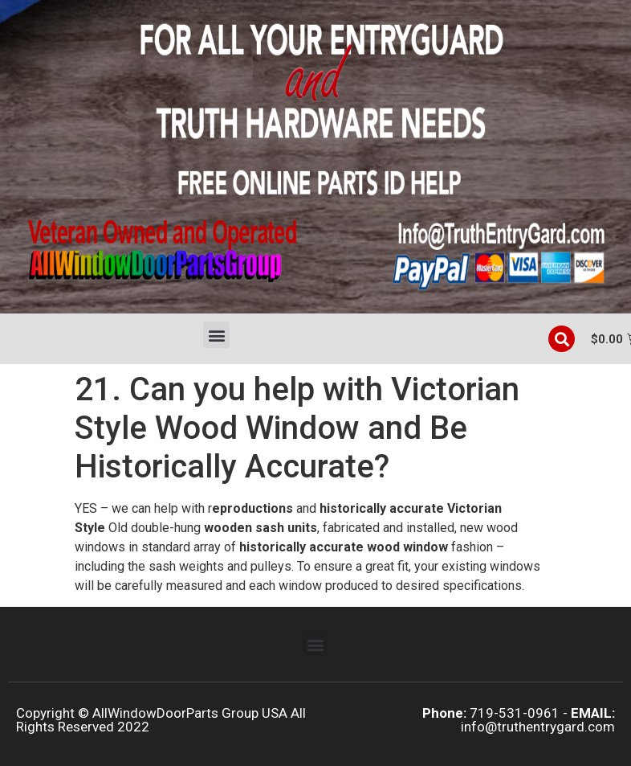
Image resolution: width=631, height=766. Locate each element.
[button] (216, 335)
